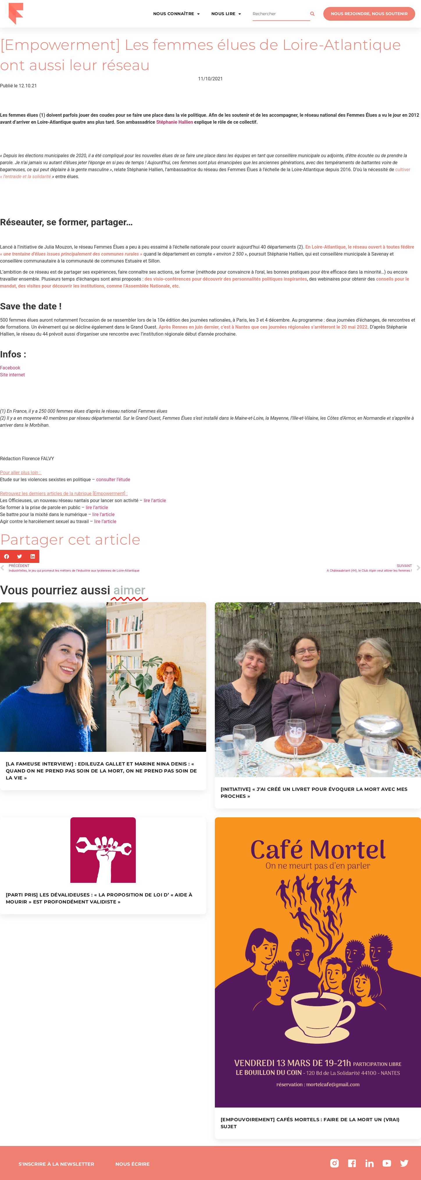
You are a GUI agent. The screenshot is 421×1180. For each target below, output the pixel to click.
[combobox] (281, 14)
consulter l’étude (113, 479)
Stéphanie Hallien (174, 122)
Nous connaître (176, 14)
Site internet (12, 375)
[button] (6, 556)
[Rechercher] (313, 14)
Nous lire (226, 14)
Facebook (10, 368)
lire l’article (155, 500)
